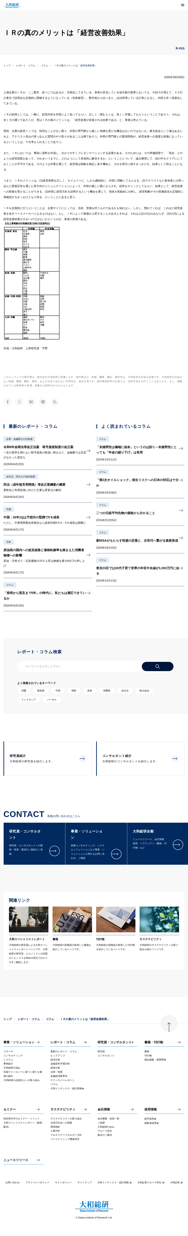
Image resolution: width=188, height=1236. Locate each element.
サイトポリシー (63, 1182)
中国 (8, 509)
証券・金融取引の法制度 (19, 439)
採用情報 (150, 1109)
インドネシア (28, 699)
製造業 (40, 690)
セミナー (9, 1109)
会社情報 (104, 1109)
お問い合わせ (12, 1182)
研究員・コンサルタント (115, 1042)
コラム (44, 65)
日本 (8, 542)
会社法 (125, 690)
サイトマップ (84, 1182)
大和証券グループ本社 (151, 1182)
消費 (23, 690)
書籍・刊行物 (153, 1042)
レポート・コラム (25, 65)
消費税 (106, 690)
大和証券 (176, 1182)
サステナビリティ (62, 1109)
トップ (7, 65)
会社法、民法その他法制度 (20, 476)
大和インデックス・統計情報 (114, 1182)
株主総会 (144, 690)
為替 (89, 690)
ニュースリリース (15, 1160)
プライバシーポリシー (37, 1182)
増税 (73, 690)
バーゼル (52, 699)
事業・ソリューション (18, 1042)
